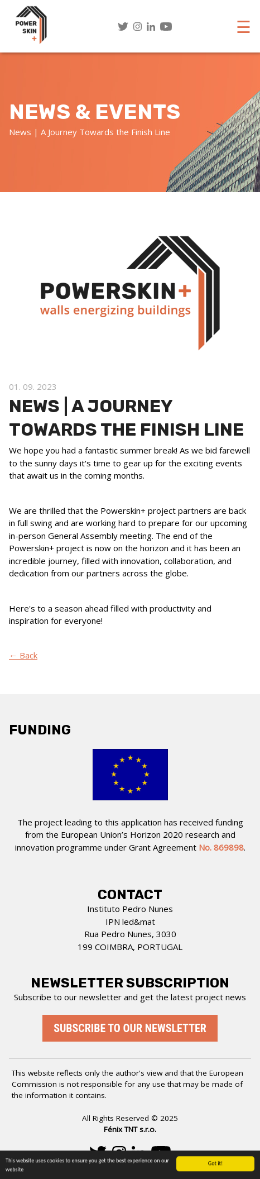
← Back (23, 655)
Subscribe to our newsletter (130, 1028)
